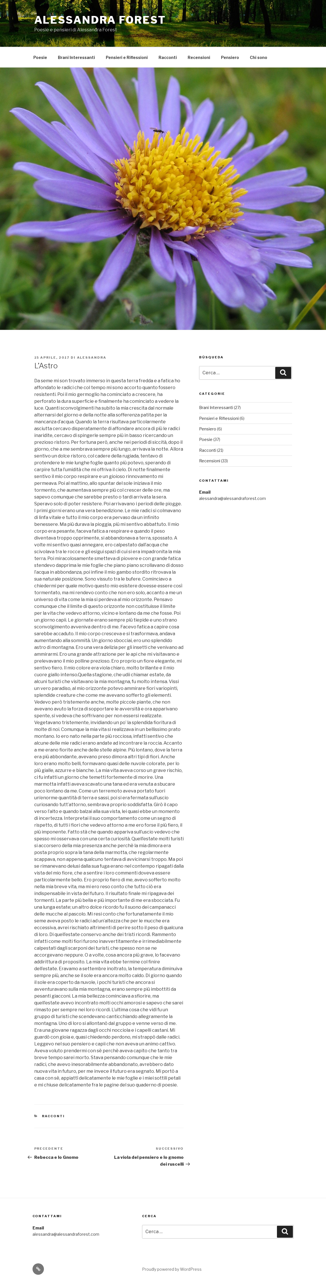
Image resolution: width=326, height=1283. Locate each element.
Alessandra (92, 357)
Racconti (168, 57)
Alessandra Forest (100, 20)
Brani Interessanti (76, 57)
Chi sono (258, 57)
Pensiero (230, 57)
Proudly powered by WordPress (172, 1269)
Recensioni (199, 57)
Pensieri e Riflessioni (127, 57)
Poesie (40, 57)
